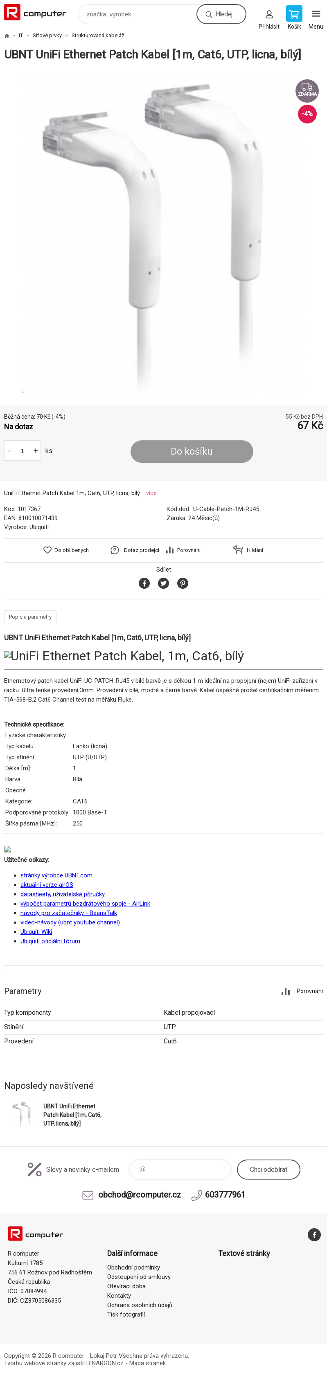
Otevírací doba (126, 1286)
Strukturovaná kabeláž (98, 35)
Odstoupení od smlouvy (139, 1277)
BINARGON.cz (105, 1363)
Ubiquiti (39, 527)
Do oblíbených (71, 550)
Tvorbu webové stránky (35, 1363)
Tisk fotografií (126, 1314)
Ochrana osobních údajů (139, 1305)
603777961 (225, 1195)
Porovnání (189, 550)
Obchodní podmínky (133, 1267)
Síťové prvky (47, 35)
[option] (163, 233)
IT (21, 35)
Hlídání (255, 550)
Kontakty (119, 1295)
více (151, 493)
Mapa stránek (147, 1363)
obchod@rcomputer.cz (139, 1195)
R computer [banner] (40, 12)
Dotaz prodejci (141, 550)
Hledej (224, 14)
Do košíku (192, 451)
